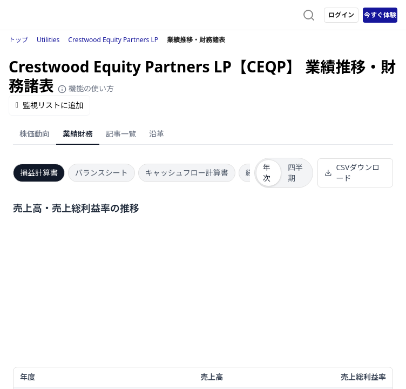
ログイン (341, 14)
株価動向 (34, 134)
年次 (266, 172)
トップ (18, 39)
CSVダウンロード (352, 172)
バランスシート (101, 172)
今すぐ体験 (380, 14)
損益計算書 (39, 172)
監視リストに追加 (49, 105)
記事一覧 (121, 134)
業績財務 (78, 134)
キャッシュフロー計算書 (186, 172)
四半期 (295, 172)
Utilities (48, 39)
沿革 (156, 134)
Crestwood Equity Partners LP (113, 39)
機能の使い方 (86, 88)
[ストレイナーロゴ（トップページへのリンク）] (51, 15)
